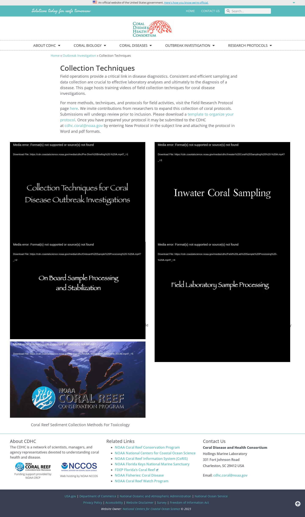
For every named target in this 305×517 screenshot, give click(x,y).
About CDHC (46, 45)
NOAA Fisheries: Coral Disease (139, 475)
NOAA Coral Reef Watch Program (141, 481)
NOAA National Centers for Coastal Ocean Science (155, 453)
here (74, 108)
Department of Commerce (97, 496)
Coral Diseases (135, 45)
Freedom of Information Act (189, 502)
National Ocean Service (211, 496)
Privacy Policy (92, 502)
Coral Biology (90, 45)
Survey (161, 502)
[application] (78, 180)
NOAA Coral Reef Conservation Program (147, 447)
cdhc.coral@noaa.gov (84, 125)
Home (190, 11)
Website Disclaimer (140, 502)
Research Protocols (250, 45)
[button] (152, 2)
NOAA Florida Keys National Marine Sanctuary (152, 464)
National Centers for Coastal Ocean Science (151, 509)
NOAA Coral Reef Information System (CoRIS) (151, 458)
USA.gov (70, 496)
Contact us (210, 11)
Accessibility (114, 502)
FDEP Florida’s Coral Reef (136, 469)
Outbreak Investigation (190, 45)
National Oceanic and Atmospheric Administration (155, 496)
